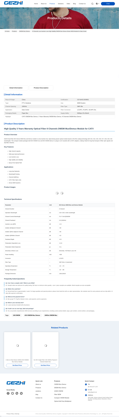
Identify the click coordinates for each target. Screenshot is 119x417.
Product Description (41, 88)
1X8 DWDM (16, 315)
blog (74, 3)
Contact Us (39, 398)
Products (14, 31)
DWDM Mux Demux (24, 31)
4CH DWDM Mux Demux (32, 315)
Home (36, 3)
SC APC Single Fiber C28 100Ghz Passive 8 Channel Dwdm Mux (45, 360)
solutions (61, 3)
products (52, 3)
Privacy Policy (10, 413)
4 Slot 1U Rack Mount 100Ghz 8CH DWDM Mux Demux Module (17, 360)
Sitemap (17, 413)
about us (43, 3)
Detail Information (15, 88)
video (68, 3)
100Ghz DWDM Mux (51, 315)
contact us (82, 3)
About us (38, 384)
